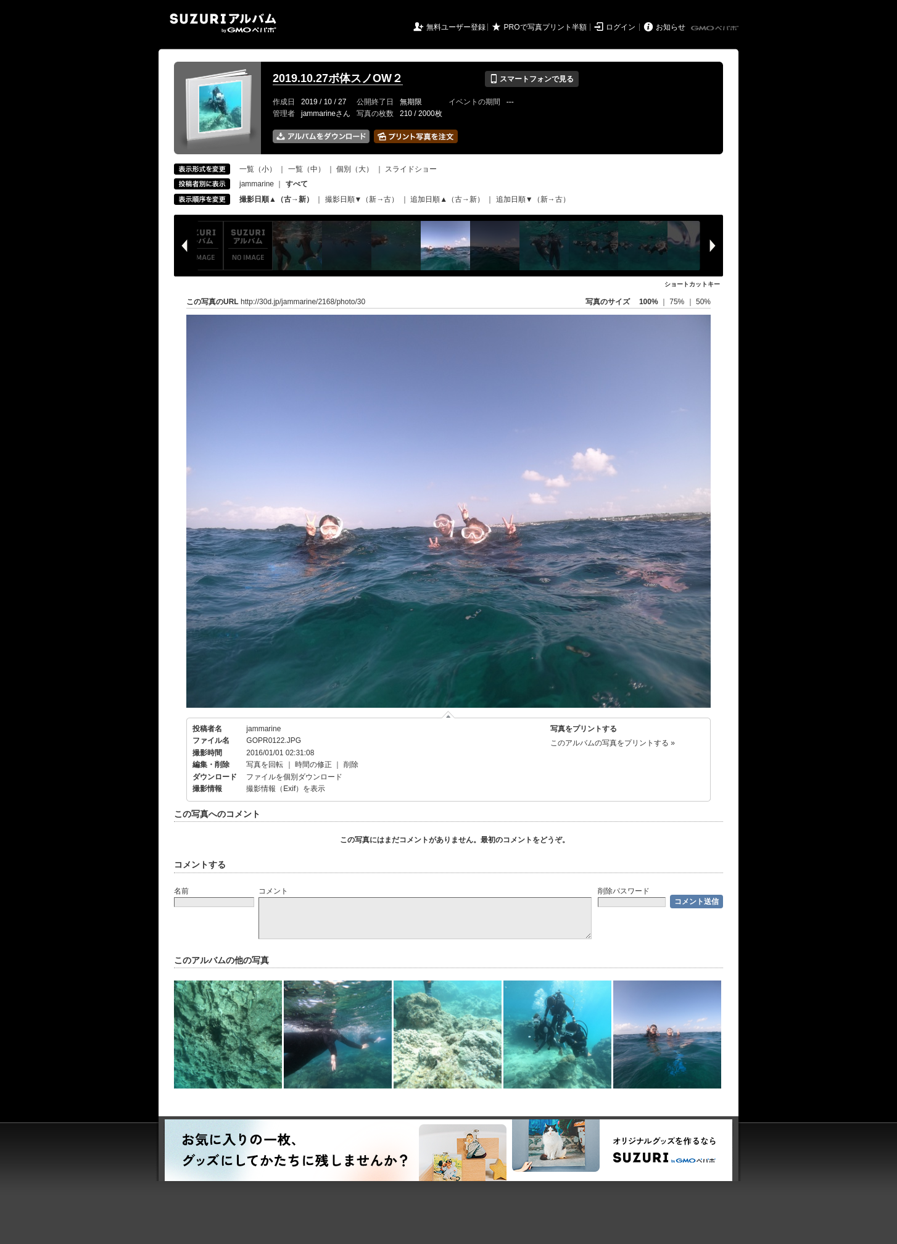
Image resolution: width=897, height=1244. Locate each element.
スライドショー (411, 169)
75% (677, 301)
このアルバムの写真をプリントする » (612, 743)
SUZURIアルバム (223, 23)
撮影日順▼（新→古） (362, 199)
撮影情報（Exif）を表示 (285, 788)
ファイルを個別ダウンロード (294, 777)
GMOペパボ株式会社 (715, 28)
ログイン (620, 27)
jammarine (256, 184)
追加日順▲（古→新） (447, 199)
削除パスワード (624, 891)
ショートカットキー (692, 284)
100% (648, 301)
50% (703, 301)
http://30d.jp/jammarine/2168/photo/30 (303, 301)
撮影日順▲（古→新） (276, 199)
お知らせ (670, 27)
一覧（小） (257, 169)
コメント (273, 891)
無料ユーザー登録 (456, 27)
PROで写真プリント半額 (545, 27)
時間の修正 (313, 764)
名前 (181, 891)
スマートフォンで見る (531, 79)
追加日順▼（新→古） (533, 199)
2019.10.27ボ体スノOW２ (338, 78)
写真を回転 (264, 764)
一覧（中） (306, 169)
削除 (351, 764)
